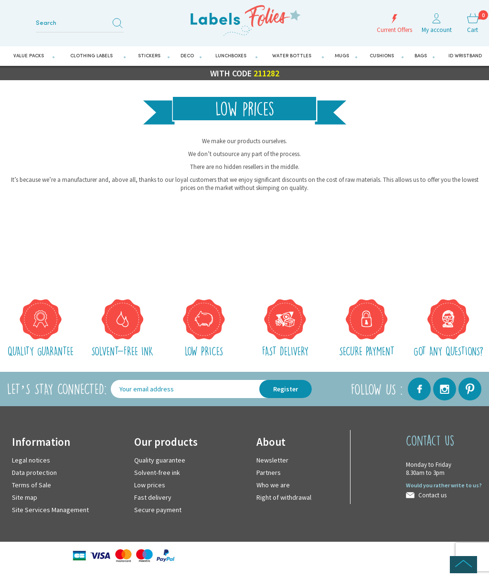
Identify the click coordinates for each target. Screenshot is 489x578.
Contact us (432, 495)
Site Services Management (50, 509)
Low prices (149, 485)
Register (285, 389)
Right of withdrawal (283, 497)
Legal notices (31, 460)
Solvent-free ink (157, 472)
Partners (268, 472)
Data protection (34, 472)
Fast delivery (152, 497)
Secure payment (157, 509)
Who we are (273, 485)
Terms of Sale (31, 485)
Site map (24, 497)
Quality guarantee (159, 460)
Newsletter (272, 460)
